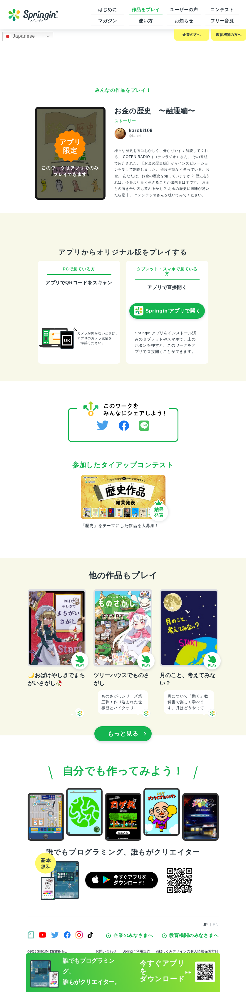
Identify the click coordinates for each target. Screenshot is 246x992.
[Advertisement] (123, 60)
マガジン (107, 20)
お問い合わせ (106, 951)
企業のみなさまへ (129, 935)
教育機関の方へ (228, 35)
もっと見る (127, 733)
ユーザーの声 (184, 9)
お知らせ (184, 20)
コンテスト (222, 9)
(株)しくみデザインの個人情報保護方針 (187, 951)
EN (216, 924)
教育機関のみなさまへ (190, 935)
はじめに (107, 9)
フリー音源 (222, 20)
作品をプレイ (146, 9)
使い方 (146, 20)
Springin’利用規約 (136, 951)
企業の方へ (191, 35)
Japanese (19, 36)
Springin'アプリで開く (167, 311)
